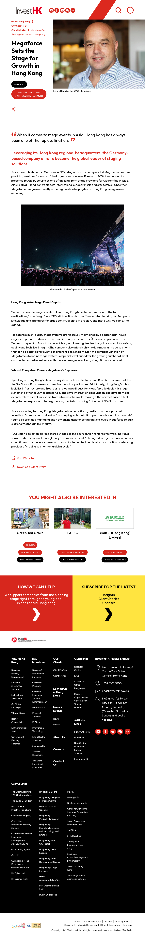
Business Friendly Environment (17, 673)
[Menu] (130, 10)
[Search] (118, 10)
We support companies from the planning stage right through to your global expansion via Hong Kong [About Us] (36, 599)
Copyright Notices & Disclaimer (80, 924)
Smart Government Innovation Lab (76, 823)
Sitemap (127, 924)
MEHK (70, 791)
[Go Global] (30, 545)
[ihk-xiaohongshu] (73, 10)
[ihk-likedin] (51, 10)
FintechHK (79, 737)
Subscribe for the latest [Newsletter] (109, 587)
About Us (59, 737)
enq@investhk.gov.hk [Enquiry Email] (115, 691)
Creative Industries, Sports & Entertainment (28, 94)
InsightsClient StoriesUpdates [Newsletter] (109, 599)
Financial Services (36, 715)
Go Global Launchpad (16, 706)
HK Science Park (19, 878)
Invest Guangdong (48, 894)
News (56, 718)
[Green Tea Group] (30, 518)
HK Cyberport (18, 873)
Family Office (38, 707)
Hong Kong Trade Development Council (49, 860)
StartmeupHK (81, 758)
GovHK (15, 855)
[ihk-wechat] (67, 10)
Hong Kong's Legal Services (48, 869)
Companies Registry (21, 815)
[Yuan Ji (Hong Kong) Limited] (115, 518)
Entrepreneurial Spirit (18, 729)
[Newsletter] (108, 614)
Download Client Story (31, 467)
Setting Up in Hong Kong (60, 692)
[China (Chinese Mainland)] (30, 559)
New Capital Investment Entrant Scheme (80, 748)
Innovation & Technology (38, 729)
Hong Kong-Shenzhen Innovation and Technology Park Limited (49, 829)
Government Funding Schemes (17, 740)
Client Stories (18, 30)
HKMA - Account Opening (47, 808)
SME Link (71, 830)
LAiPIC (72, 533)
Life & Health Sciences (38, 738)
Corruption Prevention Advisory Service (21, 824)
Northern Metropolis (77, 803)
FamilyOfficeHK (81, 731)
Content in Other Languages (79, 685)
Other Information (110, 924)
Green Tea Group (30, 533)
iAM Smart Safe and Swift (49, 887)
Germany (19, 84)
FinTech (36, 722)
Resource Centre (78, 668)
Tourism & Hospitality (37, 753)
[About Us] (36, 614)
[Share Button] (13, 109)
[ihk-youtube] (62, 10)
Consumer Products (37, 684)
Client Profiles (60, 670)
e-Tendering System (21, 849)
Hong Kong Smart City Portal (47, 842)
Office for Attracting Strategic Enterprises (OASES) (77, 812)
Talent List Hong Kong (75, 868)
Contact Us (58, 762)
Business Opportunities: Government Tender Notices (81, 700)
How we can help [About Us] (36, 587)
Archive (108, 921)
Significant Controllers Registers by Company (77, 857)
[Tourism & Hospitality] (30, 552)
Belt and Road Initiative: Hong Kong (21, 808)
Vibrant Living (18, 713)
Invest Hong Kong (20, 21)
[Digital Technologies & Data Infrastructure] (72, 552)
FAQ (76, 675)
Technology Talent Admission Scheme (76, 877)
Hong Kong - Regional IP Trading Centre (49, 799)
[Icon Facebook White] (56, 10)
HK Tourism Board (48, 791)
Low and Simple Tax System (16, 686)
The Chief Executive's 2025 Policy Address (21, 793)
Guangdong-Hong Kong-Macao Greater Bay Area (20, 864)
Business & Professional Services (38, 673)
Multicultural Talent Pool (17, 697)
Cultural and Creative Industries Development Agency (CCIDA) (21, 838)
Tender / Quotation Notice (87, 921)
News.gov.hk (73, 797)
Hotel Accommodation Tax (49, 878)
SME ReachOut (74, 835)
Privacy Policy (122, 921)
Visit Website (25, 458)
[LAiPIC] (72, 518)
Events (56, 724)
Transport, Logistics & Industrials (37, 764)
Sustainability (38, 745)
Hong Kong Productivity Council (48, 817)
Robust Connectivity (17, 720)
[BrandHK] (18, 925)
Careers (58, 749)
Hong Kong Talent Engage (47, 851)
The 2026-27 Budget (21, 800)
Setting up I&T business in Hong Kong (75, 845)
